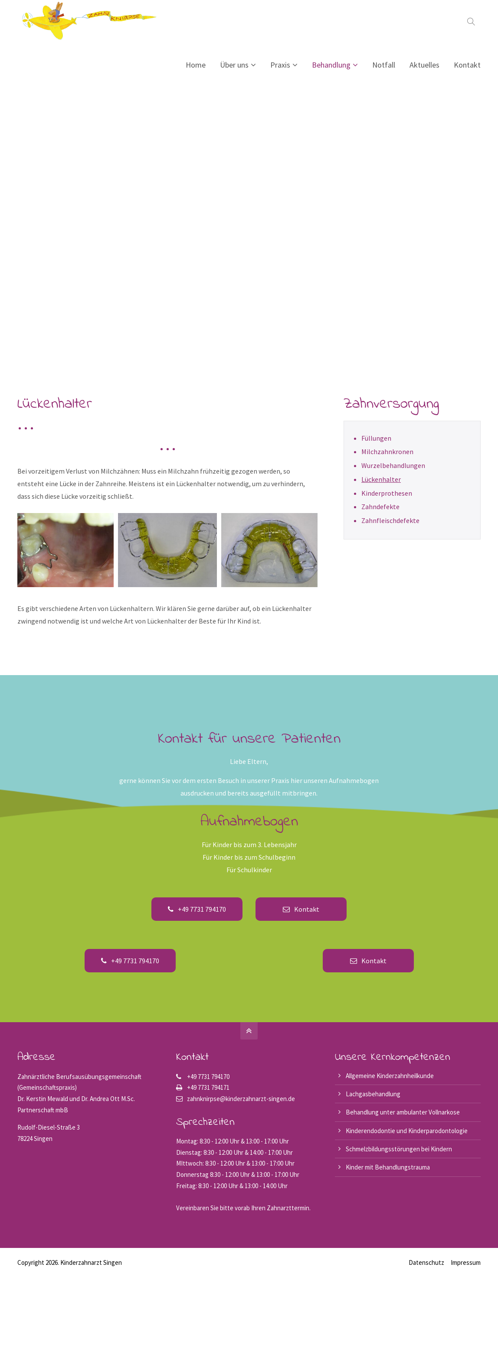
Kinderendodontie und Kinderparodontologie (407, 1131)
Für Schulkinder (249, 869)
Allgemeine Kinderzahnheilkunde (390, 1076)
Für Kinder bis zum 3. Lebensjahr (249, 844)
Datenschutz (426, 1262)
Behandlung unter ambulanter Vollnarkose (403, 1112)
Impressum (466, 1262)
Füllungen (376, 438)
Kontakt (301, 909)
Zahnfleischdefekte (390, 520)
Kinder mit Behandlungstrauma (388, 1167)
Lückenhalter (381, 479)
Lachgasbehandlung (373, 1094)
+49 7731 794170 (197, 909)
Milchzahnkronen (387, 451)
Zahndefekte (380, 506)
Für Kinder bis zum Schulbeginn (249, 857)
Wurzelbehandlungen (393, 465)
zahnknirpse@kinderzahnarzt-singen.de (241, 1099)
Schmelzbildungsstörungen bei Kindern (399, 1149)
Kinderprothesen (386, 493)
